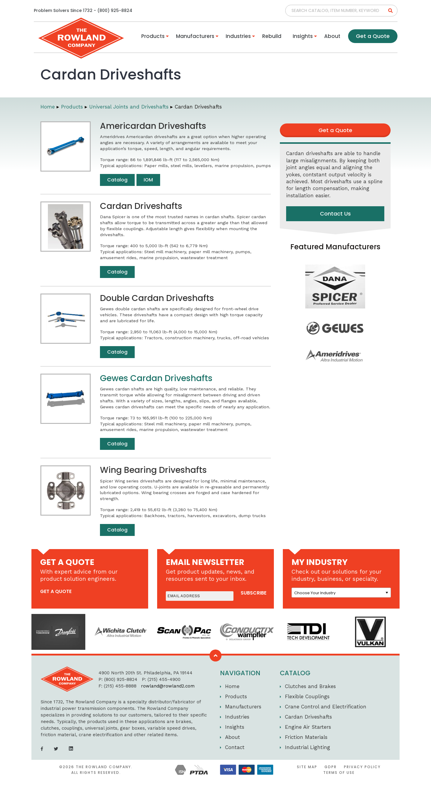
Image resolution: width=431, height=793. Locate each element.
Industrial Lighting (307, 747)
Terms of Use (339, 772)
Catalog (117, 179)
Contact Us (335, 213)
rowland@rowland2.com (162, 686)
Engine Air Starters (308, 727)
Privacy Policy (362, 766)
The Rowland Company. (104, 766)
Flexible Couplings (307, 696)
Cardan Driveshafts (308, 717)
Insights (303, 36)
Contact (235, 747)
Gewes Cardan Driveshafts (156, 378)
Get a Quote (373, 36)
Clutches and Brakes (310, 686)
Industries (238, 36)
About (332, 36)
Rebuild (271, 36)
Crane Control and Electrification (325, 707)
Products (153, 36)
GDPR (330, 766)
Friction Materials (306, 737)
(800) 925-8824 (114, 10)
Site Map (307, 766)
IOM (148, 179)
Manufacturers (195, 36)
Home (232, 686)
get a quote (56, 591)
